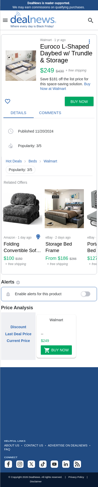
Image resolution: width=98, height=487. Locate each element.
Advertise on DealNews (67, 445)
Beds (32, 161)
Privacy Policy (76, 477)
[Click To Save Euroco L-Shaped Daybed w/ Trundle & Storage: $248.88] (7, 101)
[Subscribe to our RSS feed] (77, 464)
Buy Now (56, 350)
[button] (49, 65)
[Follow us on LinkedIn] (66, 464)
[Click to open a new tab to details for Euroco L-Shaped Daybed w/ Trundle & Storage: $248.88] (20, 66)
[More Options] (89, 41)
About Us (11, 445)
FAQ (7, 449)
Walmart (50, 161)
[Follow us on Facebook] (8, 464)
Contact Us (33, 445)
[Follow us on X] (31, 464)
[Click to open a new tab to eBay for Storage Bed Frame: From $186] (64, 229)
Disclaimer (36, 481)
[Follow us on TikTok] (43, 464)
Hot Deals (14, 161)
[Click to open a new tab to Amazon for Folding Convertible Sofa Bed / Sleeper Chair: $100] (22, 229)
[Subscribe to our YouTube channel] (54, 464)
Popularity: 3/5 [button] (20, 170)
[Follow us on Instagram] (20, 464)
